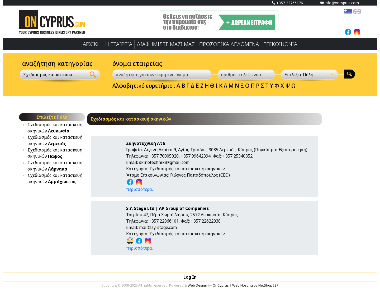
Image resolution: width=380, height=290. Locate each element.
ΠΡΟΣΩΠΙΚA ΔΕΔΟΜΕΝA (229, 44)
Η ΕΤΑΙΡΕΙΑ (118, 44)
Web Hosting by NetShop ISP (255, 285)
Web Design (197, 285)
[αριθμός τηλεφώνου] (246, 75)
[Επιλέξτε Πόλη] (309, 75)
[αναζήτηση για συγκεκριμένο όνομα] (161, 75)
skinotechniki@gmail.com (164, 162)
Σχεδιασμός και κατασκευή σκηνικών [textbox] (50, 74)
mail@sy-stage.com (158, 227)
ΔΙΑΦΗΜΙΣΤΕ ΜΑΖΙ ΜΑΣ (166, 44)
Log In (190, 277)
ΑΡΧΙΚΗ (92, 44)
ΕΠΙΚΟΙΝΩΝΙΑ (280, 44)
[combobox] (53, 75)
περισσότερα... (140, 189)
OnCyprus (221, 285)
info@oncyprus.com (339, 2)
